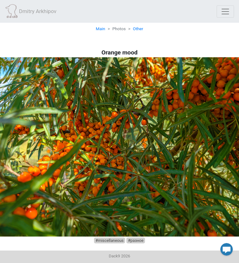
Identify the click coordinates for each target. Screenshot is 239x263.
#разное (135, 240)
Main (100, 28)
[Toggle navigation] (225, 11)
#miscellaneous (110, 240)
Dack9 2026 (119, 256)
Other (138, 28)
